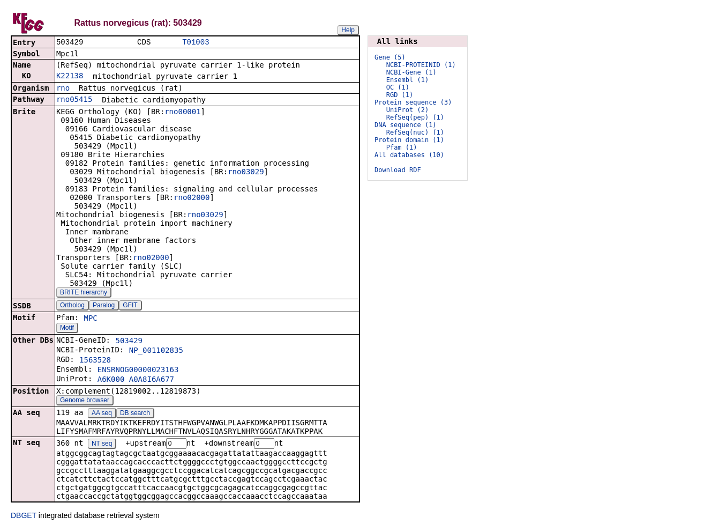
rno (63, 89)
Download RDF (397, 170)
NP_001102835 (156, 351)
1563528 (95, 361)
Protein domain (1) (409, 140)
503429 (129, 341)
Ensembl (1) (407, 80)
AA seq (102, 414)
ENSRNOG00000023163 (138, 370)
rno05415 (74, 100)
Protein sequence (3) (413, 102)
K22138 (70, 76)
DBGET (23, 517)
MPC (90, 319)
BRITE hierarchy (83, 293)
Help (348, 30)
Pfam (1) (401, 147)
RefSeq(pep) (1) (415, 117)
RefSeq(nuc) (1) (415, 132)
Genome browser (84, 401)
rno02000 (191, 198)
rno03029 (246, 172)
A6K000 (111, 380)
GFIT (130, 306)
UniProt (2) (407, 110)
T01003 (195, 43)
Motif (67, 328)
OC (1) (397, 87)
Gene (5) (390, 57)
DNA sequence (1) (405, 125)
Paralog (104, 306)
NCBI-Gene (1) (411, 72)
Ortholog (72, 306)
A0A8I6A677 (151, 380)
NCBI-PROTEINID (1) (421, 65)
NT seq (102, 445)
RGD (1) (400, 95)
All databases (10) (409, 155)
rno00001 (182, 112)
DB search (135, 414)
